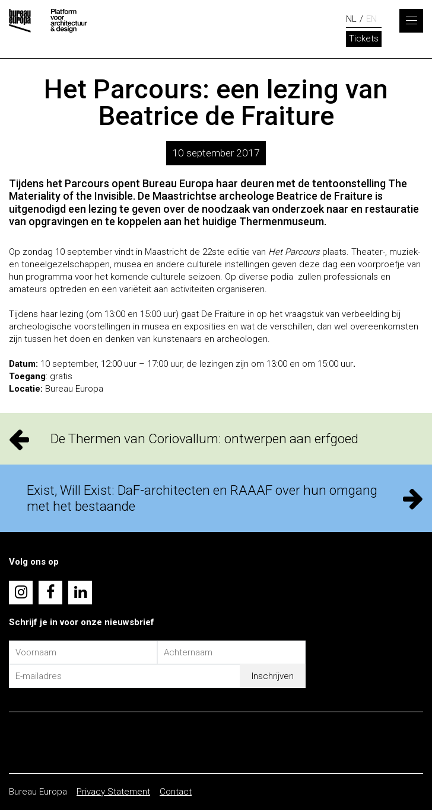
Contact (176, 791)
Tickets (364, 38)
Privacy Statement (113, 791)
